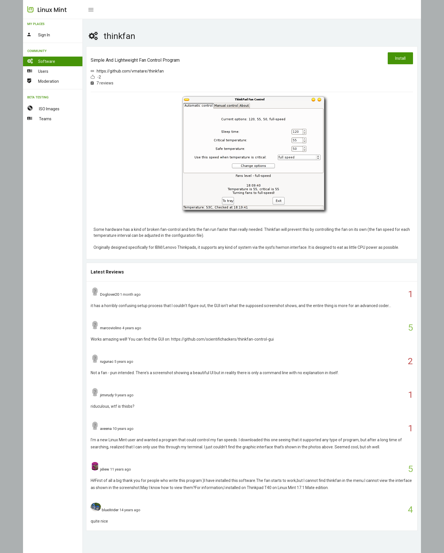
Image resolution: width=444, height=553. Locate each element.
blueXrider (110, 510)
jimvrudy (107, 395)
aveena (106, 428)
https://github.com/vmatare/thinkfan (130, 71)
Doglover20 (109, 294)
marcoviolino (110, 328)
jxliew (104, 469)
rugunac (106, 361)
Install (400, 58)
